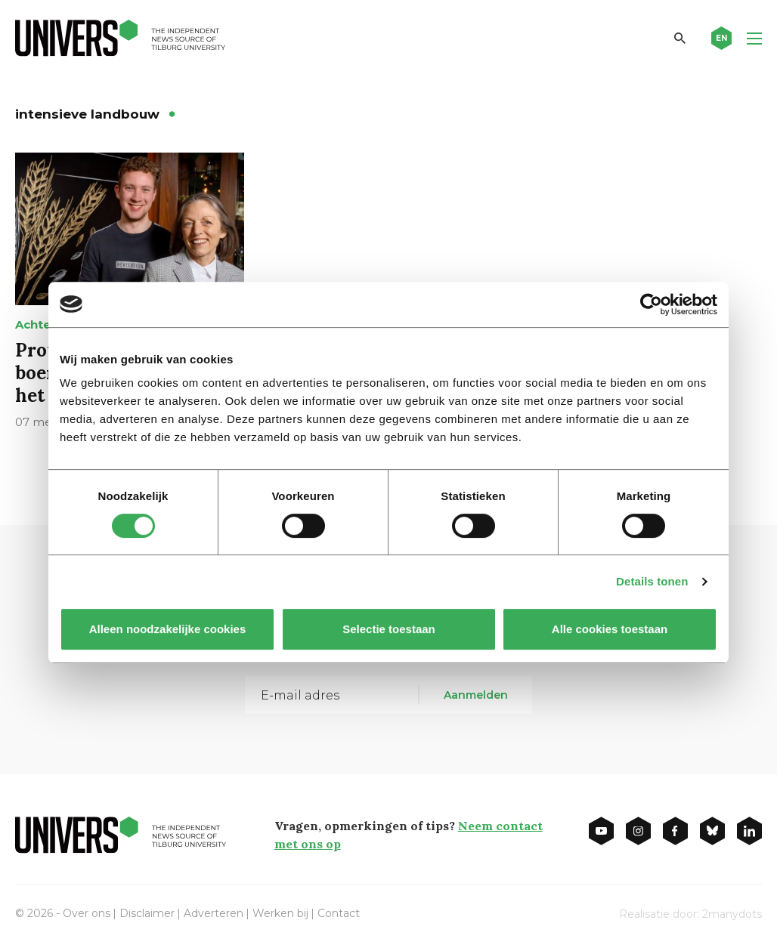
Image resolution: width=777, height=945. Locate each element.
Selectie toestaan (388, 628)
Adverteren (213, 913)
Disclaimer (147, 913)
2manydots (732, 914)
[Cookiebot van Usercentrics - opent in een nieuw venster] (651, 304)
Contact (338, 913)
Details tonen (652, 581)
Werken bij (280, 913)
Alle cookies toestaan (609, 628)
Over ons (86, 913)
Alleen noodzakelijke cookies (167, 628)
